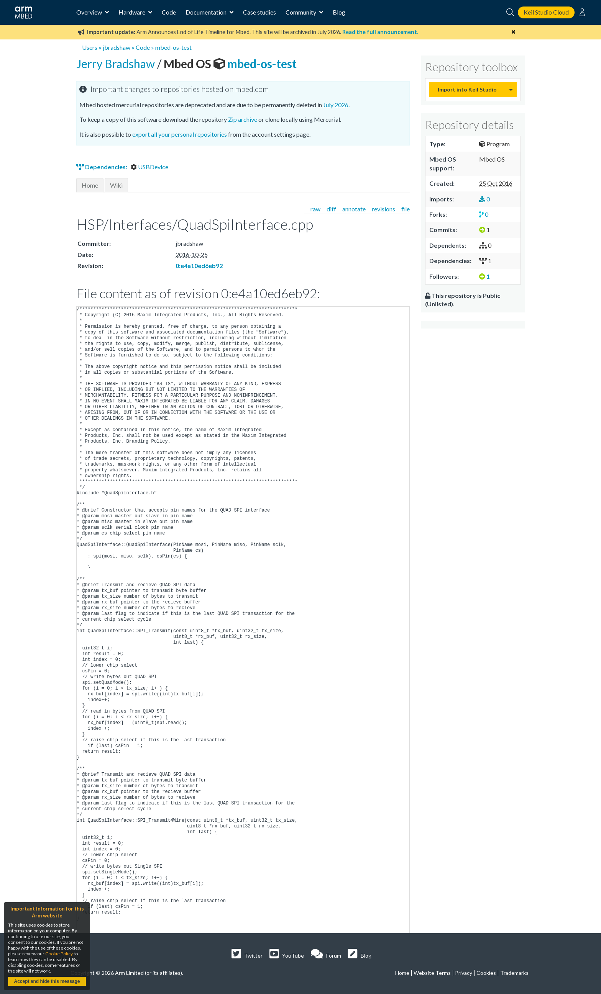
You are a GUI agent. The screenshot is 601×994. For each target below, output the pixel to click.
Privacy (463, 972)
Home (90, 185)
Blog (339, 12)
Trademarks (514, 972)
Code (169, 12)
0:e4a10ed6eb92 (199, 265)
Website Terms (432, 972)
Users (89, 47)
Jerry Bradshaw (116, 63)
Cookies (486, 972)
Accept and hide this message (47, 981)
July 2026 (335, 104)
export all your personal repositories (179, 134)
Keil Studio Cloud (546, 12)
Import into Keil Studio (467, 89)
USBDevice (149, 166)
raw (315, 209)
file (405, 209)
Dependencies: (102, 166)
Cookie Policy (59, 953)
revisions (383, 209)
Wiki (116, 185)
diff (331, 209)
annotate (354, 209)
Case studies (259, 12)
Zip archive (242, 119)
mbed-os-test (173, 47)
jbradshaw (116, 47)
